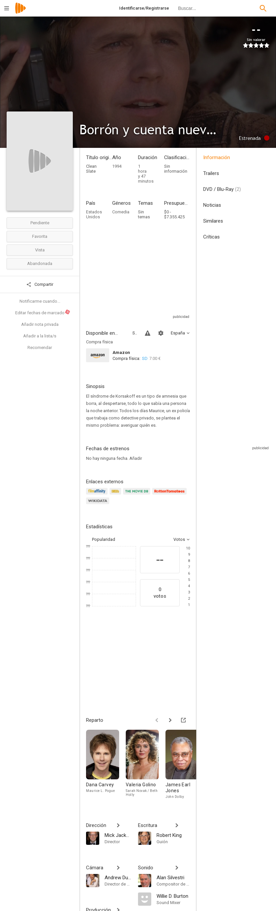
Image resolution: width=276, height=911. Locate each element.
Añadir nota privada (40, 324)
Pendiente (39, 222)
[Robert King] (173, 835)
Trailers (211, 173)
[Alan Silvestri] (173, 877)
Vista (40, 249)
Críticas (211, 237)
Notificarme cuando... (40, 301)
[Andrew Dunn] (118, 877)
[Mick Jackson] (118, 835)
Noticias (212, 205)
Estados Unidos (94, 214)
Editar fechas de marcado (42, 312)
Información (216, 157)
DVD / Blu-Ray (222, 189)
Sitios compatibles (134, 332)
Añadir (135, 458)
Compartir (39, 284)
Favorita (39, 236)
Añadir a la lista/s (39, 335)
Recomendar (39, 347)
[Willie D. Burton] (173, 895)
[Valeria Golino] (145, 765)
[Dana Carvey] (106, 765)
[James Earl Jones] (185, 765)
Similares (213, 221)
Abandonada (39, 263)
